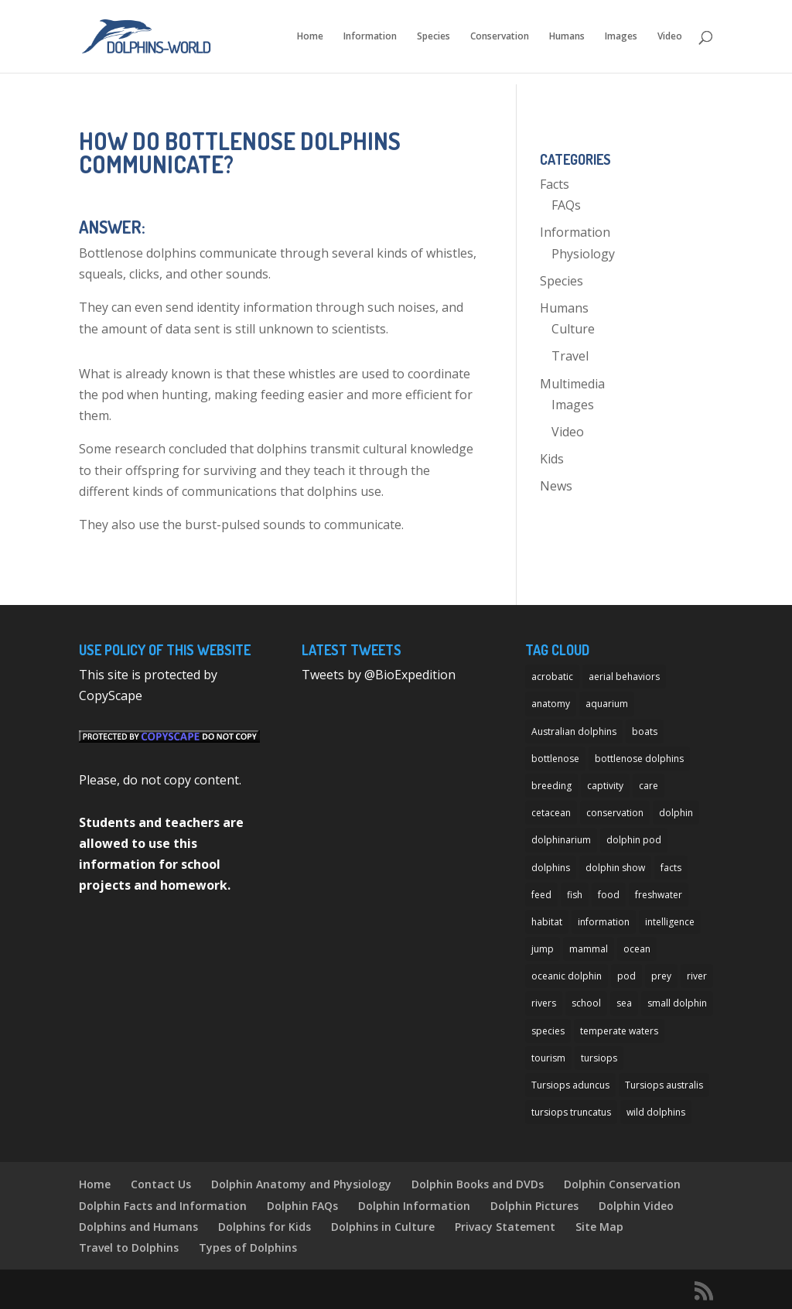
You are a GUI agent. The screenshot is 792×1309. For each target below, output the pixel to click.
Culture (573, 328)
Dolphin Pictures (534, 1205)
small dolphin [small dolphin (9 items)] (677, 1003)
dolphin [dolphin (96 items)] (676, 812)
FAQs (566, 205)
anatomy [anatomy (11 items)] (550, 703)
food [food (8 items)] (609, 894)
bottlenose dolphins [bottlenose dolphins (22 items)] (639, 758)
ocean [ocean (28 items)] (636, 948)
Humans (567, 37)
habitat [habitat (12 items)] (546, 921)
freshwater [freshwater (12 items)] (658, 894)
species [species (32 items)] (548, 1030)
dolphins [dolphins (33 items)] (550, 867)
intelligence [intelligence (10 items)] (670, 921)
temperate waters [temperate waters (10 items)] (619, 1030)
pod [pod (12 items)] (626, 976)
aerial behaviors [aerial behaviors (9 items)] (624, 676)
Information (370, 37)
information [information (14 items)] (604, 921)
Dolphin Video (636, 1205)
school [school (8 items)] (586, 1003)
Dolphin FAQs (302, 1205)
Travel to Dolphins (129, 1247)
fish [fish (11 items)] (574, 894)
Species (433, 37)
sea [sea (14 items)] (624, 1003)
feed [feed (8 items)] (541, 894)
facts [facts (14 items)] (671, 867)
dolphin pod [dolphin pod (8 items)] (633, 839)
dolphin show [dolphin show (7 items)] (615, 867)
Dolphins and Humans (138, 1226)
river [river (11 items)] (697, 976)
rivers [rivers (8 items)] (543, 1003)
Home (310, 37)
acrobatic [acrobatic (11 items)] (552, 676)
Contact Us (161, 1184)
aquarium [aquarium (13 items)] (606, 703)
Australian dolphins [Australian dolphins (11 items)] (573, 731)
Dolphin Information (414, 1205)
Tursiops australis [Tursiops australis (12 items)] (664, 1085)
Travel (570, 355)
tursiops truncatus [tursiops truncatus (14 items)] (571, 1112)
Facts (554, 184)
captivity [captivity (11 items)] (605, 785)
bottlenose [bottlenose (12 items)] (555, 758)
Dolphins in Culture (383, 1226)
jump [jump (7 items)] (542, 948)
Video (669, 37)
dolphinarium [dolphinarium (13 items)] (561, 839)
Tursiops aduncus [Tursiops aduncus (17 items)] (570, 1085)
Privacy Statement (505, 1226)
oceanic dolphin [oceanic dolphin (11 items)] (566, 976)
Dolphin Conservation (622, 1184)
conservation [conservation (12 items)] (615, 812)
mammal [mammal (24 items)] (588, 948)
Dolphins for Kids (264, 1226)
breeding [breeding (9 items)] (551, 785)
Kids (552, 458)
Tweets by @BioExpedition (379, 674)
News (556, 485)
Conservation (499, 37)
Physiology (583, 253)
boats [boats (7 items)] (644, 731)
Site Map (599, 1226)
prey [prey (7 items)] (661, 976)
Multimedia (572, 383)
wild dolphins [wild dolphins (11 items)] (655, 1112)
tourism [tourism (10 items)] (548, 1058)
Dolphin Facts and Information (163, 1205)
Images (621, 37)
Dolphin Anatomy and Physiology (301, 1184)
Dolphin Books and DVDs (477, 1184)
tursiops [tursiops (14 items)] (599, 1058)
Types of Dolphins (248, 1247)
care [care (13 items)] (648, 785)
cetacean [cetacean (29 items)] (551, 812)
